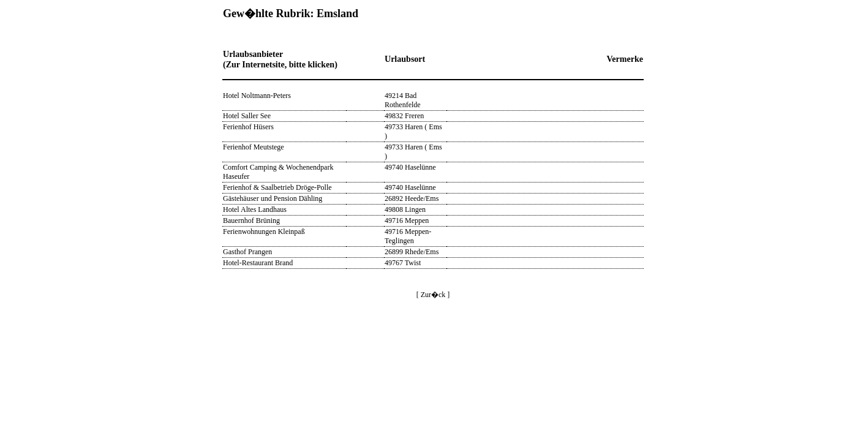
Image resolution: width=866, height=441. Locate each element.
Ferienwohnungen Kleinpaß (264, 231)
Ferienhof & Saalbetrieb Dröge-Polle (277, 187)
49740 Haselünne (410, 167)
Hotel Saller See (247, 115)
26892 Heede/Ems (412, 198)
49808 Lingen (405, 209)
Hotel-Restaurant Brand (258, 262)
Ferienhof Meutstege (253, 147)
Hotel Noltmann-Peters (257, 95)
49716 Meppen (407, 220)
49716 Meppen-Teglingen (408, 236)
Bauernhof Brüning (251, 220)
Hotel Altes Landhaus (255, 209)
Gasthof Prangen (247, 251)
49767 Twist (403, 262)
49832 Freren (404, 115)
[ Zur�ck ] (433, 294)
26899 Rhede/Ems (412, 251)
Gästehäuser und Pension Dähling (272, 198)
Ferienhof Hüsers (248, 127)
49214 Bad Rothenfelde (403, 100)
